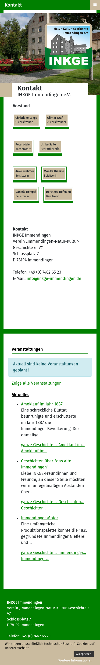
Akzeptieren (83, 654)
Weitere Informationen (75, 660)
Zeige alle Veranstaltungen (36, 383)
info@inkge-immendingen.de (54, 278)
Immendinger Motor (39, 518)
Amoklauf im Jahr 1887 (42, 404)
